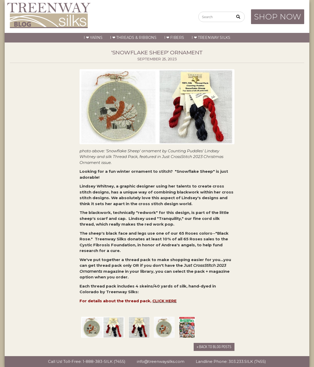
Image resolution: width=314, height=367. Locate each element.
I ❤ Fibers (174, 37)
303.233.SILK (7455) (247, 361)
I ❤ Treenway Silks (211, 37)
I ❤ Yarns (93, 37)
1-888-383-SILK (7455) (104, 361)
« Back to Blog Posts (214, 346)
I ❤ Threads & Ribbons (133, 37)
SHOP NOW (277, 16)
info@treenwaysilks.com (160, 361)
